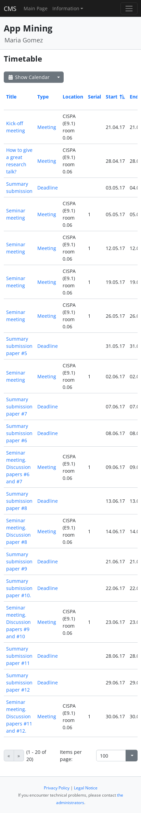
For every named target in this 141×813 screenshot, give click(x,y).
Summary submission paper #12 (19, 682)
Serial (94, 96)
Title (11, 96)
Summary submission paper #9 (19, 561)
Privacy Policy (56, 788)
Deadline (47, 187)
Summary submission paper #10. (19, 588)
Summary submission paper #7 (19, 406)
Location (73, 96)
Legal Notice (86, 788)
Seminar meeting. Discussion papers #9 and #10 (18, 622)
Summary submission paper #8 (19, 500)
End (134, 96)
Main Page (36, 8)
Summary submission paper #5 (19, 346)
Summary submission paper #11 (19, 655)
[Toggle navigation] (128, 8)
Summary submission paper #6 (19, 433)
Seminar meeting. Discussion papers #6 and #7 (18, 467)
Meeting (46, 127)
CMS (10, 8)
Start (115, 96)
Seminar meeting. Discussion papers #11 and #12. (19, 716)
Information (65, 8)
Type (43, 96)
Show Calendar (29, 77)
